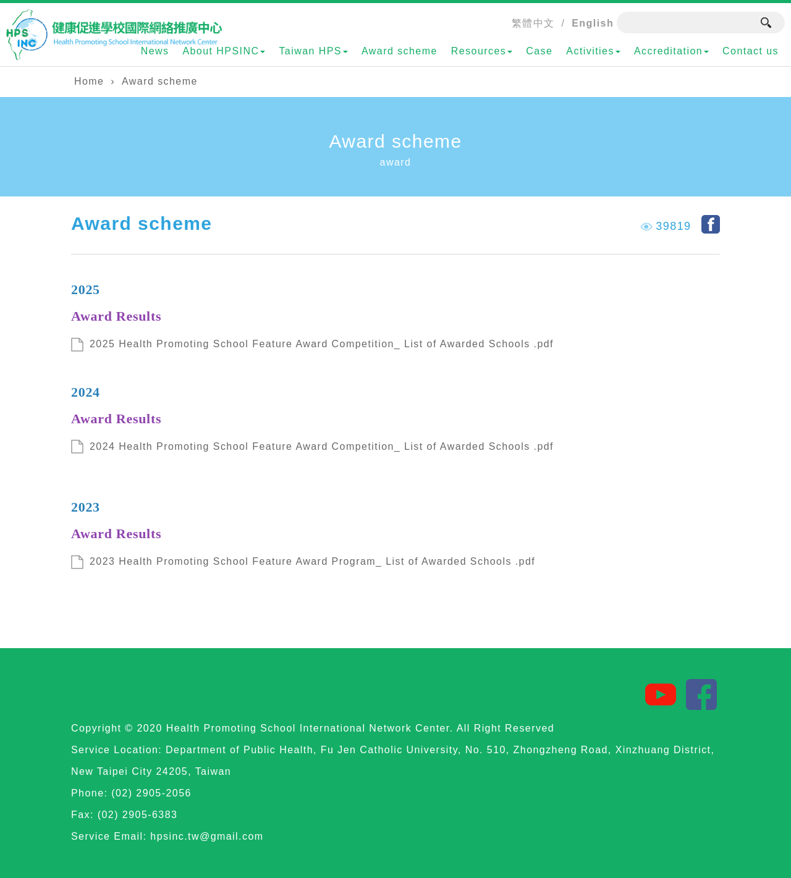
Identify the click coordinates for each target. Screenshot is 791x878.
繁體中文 (533, 23)
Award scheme (400, 51)
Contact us (750, 51)
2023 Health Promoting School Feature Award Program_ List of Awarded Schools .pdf (312, 561)
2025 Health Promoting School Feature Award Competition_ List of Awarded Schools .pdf (322, 344)
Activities (593, 51)
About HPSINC (223, 51)
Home (89, 81)
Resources (481, 51)
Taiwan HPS (313, 51)
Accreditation (671, 51)
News (155, 51)
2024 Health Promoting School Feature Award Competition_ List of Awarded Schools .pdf (322, 446)
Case (539, 51)
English (593, 23)
